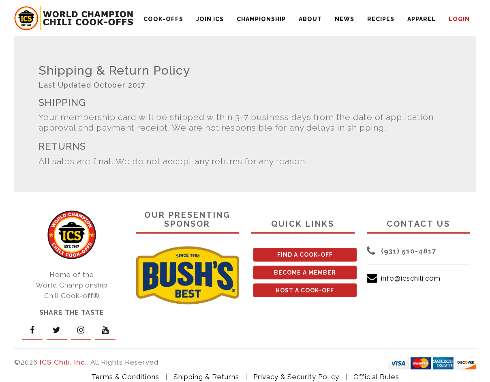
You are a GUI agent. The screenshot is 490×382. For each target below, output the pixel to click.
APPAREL (421, 19)
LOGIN (459, 19)
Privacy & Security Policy (296, 377)
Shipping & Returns (206, 377)
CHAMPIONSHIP (261, 19)
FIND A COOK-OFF (305, 254)
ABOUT (310, 19)
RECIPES (380, 19)
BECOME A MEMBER (305, 272)
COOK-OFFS (163, 19)
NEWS (344, 19)
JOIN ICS (210, 19)
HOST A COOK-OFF (305, 290)
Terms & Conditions (125, 377)
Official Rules (376, 377)
